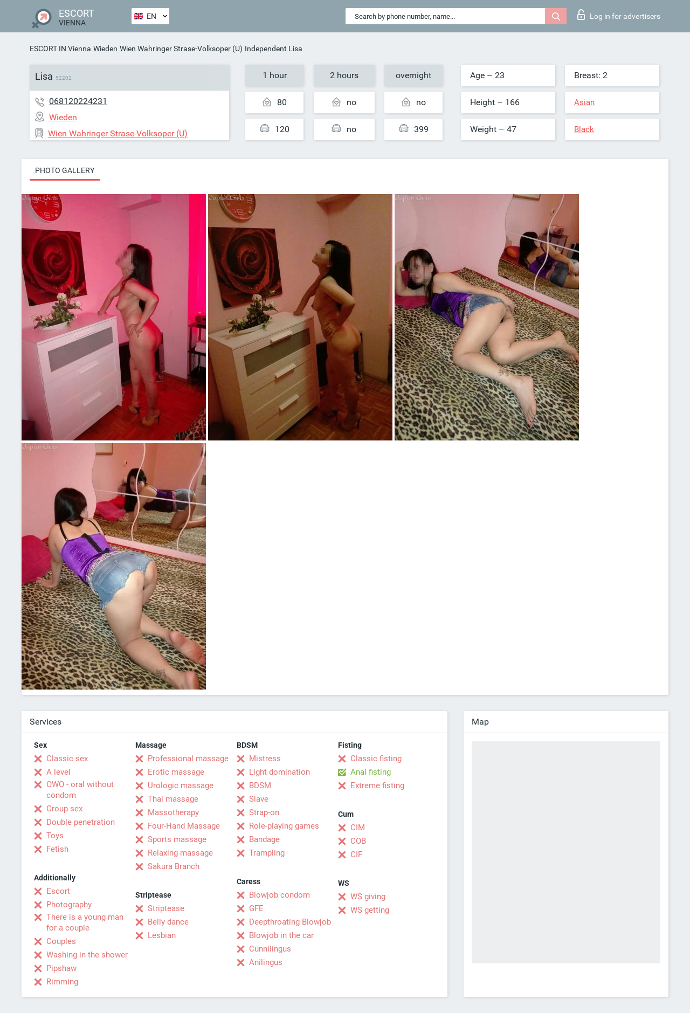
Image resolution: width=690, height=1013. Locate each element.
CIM (357, 827)
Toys (55, 835)
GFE (256, 908)
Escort (58, 891)
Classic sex (67, 758)
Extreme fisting (377, 785)
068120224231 (78, 101)
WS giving (367, 896)
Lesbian (162, 935)
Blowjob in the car (281, 935)
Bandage (264, 839)
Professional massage (188, 758)
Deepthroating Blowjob (290, 922)
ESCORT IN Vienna (60, 48)
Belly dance (168, 922)
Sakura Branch (173, 866)
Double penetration (80, 822)
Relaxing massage (180, 853)
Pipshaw (61, 968)
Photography (69, 904)
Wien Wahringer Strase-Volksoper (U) (181, 48)
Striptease (166, 908)
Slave (258, 799)
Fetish (57, 849)
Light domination (279, 772)
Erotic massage (176, 772)
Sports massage (177, 839)
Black (584, 129)
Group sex (64, 809)
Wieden (105, 48)
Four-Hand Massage (184, 826)
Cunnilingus (270, 949)
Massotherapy (173, 812)
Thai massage (173, 799)
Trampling (267, 853)
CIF (356, 854)
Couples (61, 941)
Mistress (265, 758)
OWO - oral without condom (80, 790)
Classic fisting (376, 758)
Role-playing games (284, 826)
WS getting (369, 910)
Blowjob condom (279, 895)
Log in (618, 14)
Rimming (62, 982)
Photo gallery (64, 170)
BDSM (260, 785)
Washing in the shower (87, 955)
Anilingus (265, 962)
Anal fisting (370, 772)
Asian (584, 102)
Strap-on (264, 812)
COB (358, 841)
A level (58, 772)
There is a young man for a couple (84, 922)
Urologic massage (180, 785)
